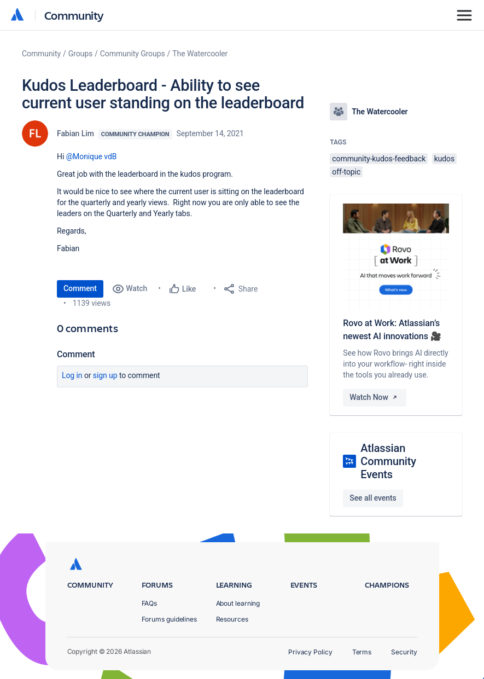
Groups (80, 53)
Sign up (105, 375)
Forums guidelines (169, 619)
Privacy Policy (310, 652)
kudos (444, 158)
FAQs (150, 603)
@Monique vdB (91, 156)
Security (404, 652)
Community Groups (132, 53)
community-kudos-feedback (378, 158)
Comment (80, 288)
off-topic (346, 171)
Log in (72, 375)
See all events (372, 498)
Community (74, 15)
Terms (362, 652)
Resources (232, 619)
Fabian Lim (75, 133)
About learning (238, 603)
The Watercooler (200, 53)
